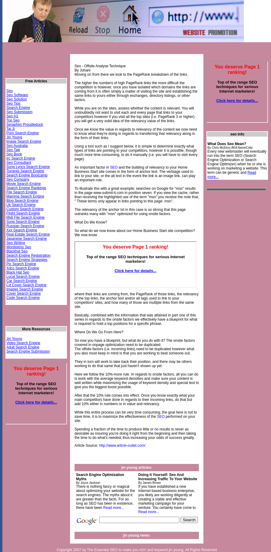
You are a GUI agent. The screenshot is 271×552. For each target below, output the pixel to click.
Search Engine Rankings (26, 188)
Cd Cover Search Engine (26, 285)
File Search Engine (21, 192)
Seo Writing (15, 243)
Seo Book (14, 154)
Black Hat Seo (17, 272)
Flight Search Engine (23, 213)
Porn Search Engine (22, 133)
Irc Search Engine (20, 158)
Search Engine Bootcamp (26, 175)
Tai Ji (10, 129)
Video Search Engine (23, 343)
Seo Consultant (18, 162)
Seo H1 (12, 116)
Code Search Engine (23, 298)
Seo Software (17, 95)
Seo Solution (16, 99)
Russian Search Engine (25, 226)
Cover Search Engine (23, 293)
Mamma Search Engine (25, 196)
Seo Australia (17, 146)
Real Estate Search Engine (28, 234)
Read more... (113, 508)
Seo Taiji (13, 150)
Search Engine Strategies (26, 260)
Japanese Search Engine (26, 238)
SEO (113, 167)
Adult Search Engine (22, 347)
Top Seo (13, 120)
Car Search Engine (21, 281)
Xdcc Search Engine (22, 268)
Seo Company (17, 179)
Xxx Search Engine (21, 230)
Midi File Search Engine (25, 217)
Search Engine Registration (28, 255)
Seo (9, 91)
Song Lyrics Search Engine (28, 167)
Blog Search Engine (22, 200)
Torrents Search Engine (25, 171)
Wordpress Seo (18, 247)
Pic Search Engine (21, 264)
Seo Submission (19, 112)
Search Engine (18, 108)
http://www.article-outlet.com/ (122, 445)
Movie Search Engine (23, 184)
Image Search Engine (23, 141)
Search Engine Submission (28, 351)
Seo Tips (13, 103)
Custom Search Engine (24, 209)
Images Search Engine (24, 289)
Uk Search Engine (21, 205)
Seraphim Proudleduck (24, 124)
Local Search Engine (23, 276)
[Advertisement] (230, 285)
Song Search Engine (23, 222)
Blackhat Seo (17, 251)
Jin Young (14, 137)
